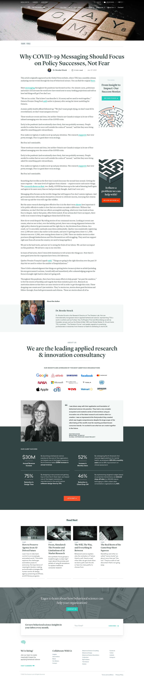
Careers (35, 2)
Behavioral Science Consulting (90, 651)
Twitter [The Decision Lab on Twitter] (112, 653)
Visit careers (28, 666)
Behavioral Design (87, 653)
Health (23, 43)
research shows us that (34, 186)
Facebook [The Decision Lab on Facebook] (112, 651)
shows (78, 204)
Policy (28, 43)
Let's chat (72, 498)
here (93, 80)
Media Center (25, 2)
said (50, 260)
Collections (85, 657)
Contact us (72, 609)
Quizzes (84, 664)
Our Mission (55, 661)
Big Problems (85, 659)
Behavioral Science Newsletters (90, 655)
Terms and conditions (107, 675)
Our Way (63, 7)
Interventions (56, 656)
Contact (120, 7)
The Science (85, 662)
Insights (54, 654)
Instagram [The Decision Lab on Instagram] (112, 657)
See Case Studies (111, 98)
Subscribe (44, 2)
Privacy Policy (119, 675)
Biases (54, 659)
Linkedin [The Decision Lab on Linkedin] (112, 655)
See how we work (111, 200)
